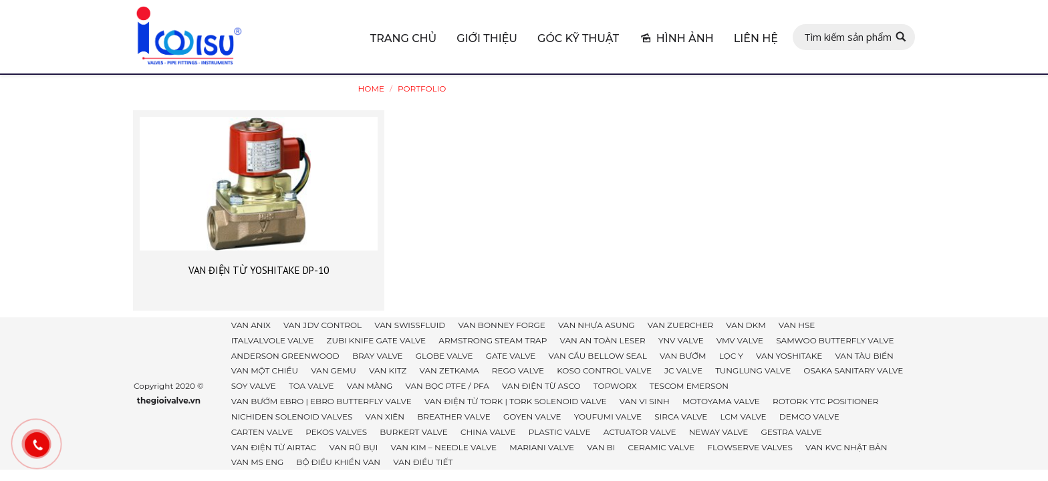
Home (371, 89)
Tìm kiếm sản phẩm (848, 36)
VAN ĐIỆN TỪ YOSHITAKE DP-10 (258, 270)
